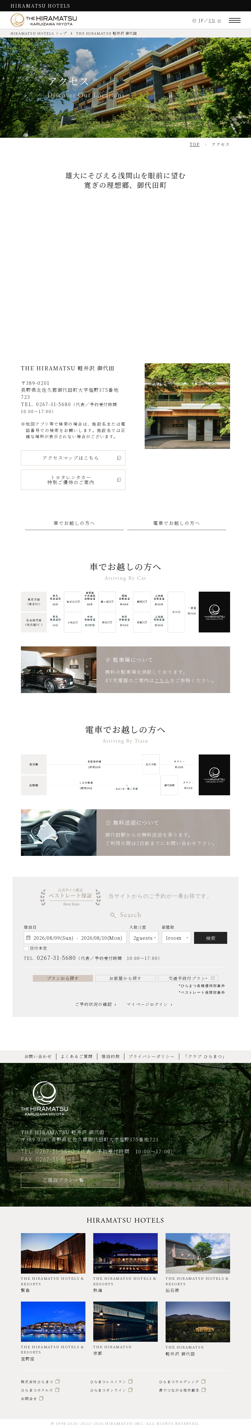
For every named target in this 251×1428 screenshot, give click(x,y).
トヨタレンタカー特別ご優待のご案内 (70, 480)
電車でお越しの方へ (176, 522)
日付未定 (38, 948)
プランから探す (63, 978)
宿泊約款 (110, 1056)
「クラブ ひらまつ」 (205, 1056)
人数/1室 (137, 928)
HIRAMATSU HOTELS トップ (38, 33)
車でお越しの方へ (74, 522)
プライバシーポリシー (151, 1056)
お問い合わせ (38, 1056)
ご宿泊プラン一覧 (63, 1179)
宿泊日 (30, 927)
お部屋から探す (125, 978)
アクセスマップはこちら (70, 457)
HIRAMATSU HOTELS (40, 5)
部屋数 (168, 928)
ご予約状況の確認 (93, 1004)
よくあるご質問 (76, 1056)
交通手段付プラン (187, 978)
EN (212, 20)
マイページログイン (147, 1004)
